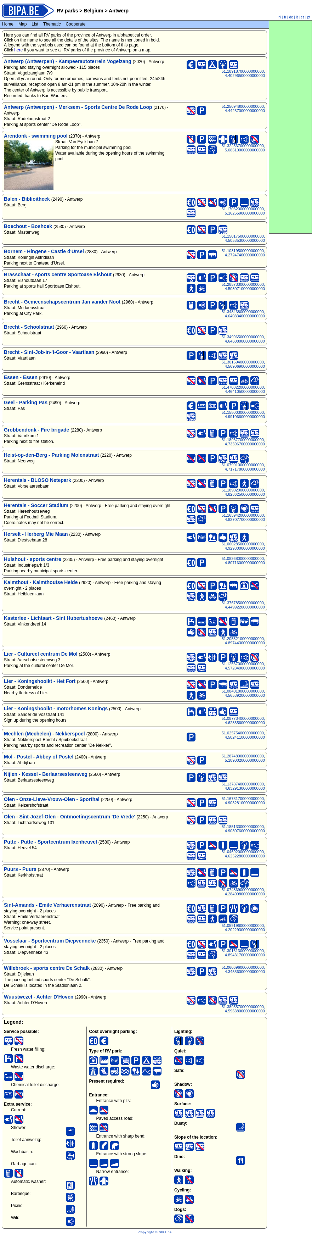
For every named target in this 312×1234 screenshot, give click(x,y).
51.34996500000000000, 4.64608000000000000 (243, 339)
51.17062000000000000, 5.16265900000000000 (243, 211)
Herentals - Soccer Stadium (36, 505)
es (303, 17)
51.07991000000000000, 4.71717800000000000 (243, 467)
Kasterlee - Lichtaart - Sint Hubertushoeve (53, 618)
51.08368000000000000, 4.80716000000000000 (243, 560)
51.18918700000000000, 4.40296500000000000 (243, 73)
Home (7, 24)
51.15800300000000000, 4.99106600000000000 (243, 414)
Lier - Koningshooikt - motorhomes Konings (56, 708)
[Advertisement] (290, 127)
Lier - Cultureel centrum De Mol (41, 654)
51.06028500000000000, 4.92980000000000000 (243, 546)
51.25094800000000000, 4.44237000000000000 (243, 108)
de (291, 17)
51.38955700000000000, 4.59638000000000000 (243, 1009)
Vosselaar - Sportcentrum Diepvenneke (50, 941)
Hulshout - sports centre (32, 559)
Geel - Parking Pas (25, 402)
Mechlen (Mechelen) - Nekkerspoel (44, 733)
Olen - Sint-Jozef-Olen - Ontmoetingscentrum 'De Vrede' (69, 816)
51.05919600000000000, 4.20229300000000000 (243, 927)
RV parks (67, 10)
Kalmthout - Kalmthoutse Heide (41, 582)
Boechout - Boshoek (28, 226)
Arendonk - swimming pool (36, 136)
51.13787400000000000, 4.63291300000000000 (243, 786)
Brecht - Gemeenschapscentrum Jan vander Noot (62, 302)
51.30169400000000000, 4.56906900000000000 (243, 364)
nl (279, 17)
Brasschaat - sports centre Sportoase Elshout (58, 274)
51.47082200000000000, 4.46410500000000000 (243, 389)
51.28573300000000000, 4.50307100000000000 (243, 286)
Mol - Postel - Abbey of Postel (38, 757)
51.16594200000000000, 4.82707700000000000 (243, 517)
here (18, 50)
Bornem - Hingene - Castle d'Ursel (44, 251)
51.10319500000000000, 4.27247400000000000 (243, 253)
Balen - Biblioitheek (27, 199)
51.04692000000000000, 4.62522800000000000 (243, 854)
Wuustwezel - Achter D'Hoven (38, 997)
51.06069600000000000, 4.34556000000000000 (243, 969)
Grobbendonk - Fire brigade (36, 430)
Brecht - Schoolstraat (29, 327)
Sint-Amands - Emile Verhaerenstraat (47, 905)
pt (308, 17)
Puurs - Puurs (20, 869)
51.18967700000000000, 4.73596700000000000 (243, 442)
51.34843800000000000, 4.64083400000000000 (243, 314)
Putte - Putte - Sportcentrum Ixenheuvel (50, 842)
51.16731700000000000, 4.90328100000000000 (243, 800)
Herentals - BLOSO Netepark (37, 480)
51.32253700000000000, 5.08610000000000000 (243, 148)
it (297, 17)
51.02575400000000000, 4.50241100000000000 (243, 735)
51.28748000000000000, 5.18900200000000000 (243, 758)
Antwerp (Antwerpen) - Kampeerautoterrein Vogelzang (67, 61)
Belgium (94, 10)
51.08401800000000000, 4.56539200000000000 (243, 693)
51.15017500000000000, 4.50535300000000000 (243, 238)
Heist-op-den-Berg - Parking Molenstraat (51, 455)
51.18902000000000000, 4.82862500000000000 (243, 492)
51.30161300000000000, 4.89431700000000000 (243, 953)
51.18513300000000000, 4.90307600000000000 (243, 828)
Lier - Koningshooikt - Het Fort (39, 681)
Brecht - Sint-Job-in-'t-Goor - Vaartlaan (49, 352)
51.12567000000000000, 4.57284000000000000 (243, 666)
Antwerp (118, 10)
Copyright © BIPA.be (155, 1232)
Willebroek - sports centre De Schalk (47, 968)
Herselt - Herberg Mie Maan (36, 534)
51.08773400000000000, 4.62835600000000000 (243, 720)
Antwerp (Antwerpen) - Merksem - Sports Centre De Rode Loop (78, 107)
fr (285, 17)
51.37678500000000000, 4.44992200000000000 (243, 605)
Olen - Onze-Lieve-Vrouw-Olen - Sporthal (52, 799)
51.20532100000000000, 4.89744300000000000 (243, 641)
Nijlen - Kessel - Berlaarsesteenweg (45, 774)
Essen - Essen (21, 377)
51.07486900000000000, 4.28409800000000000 (243, 892)
